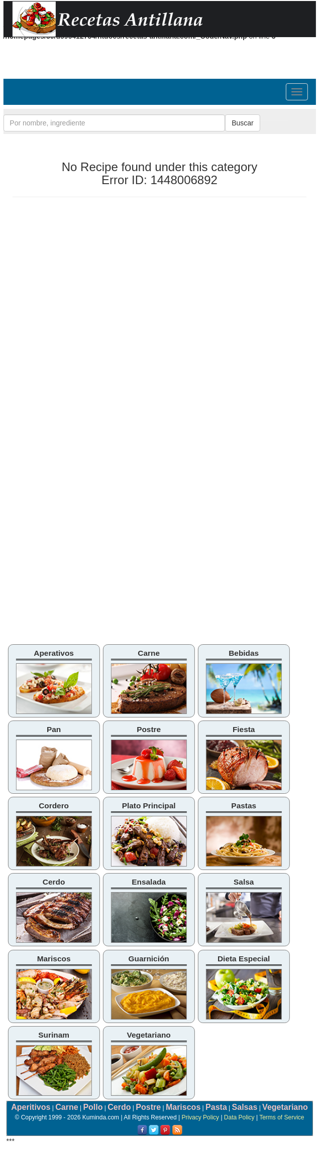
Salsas (245, 1107)
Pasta (216, 1107)
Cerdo (119, 1107)
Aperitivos (30, 1107)
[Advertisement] (97, 277)
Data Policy (239, 1117)
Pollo (92, 1107)
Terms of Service (281, 1117)
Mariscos (183, 1107)
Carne (66, 1107)
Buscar (243, 123)
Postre (148, 1107)
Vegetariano (285, 1107)
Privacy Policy (200, 1117)
